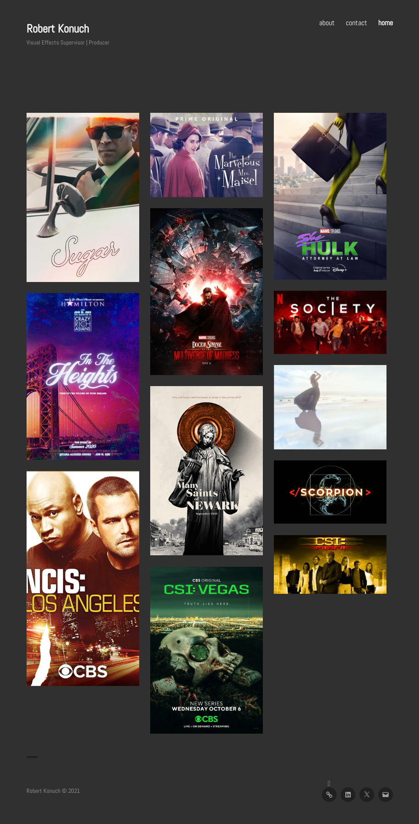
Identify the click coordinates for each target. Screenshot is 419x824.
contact (356, 23)
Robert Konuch (58, 29)
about (327, 23)
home (385, 23)
